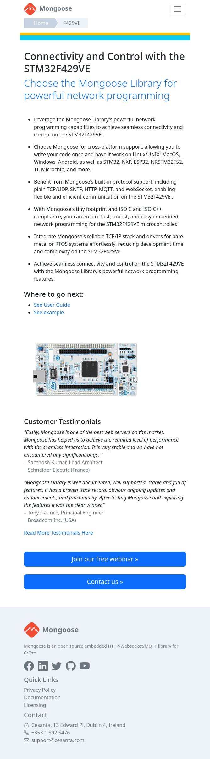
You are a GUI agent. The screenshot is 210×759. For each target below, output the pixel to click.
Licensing (35, 704)
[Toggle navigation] (177, 9)
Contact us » (105, 581)
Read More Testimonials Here (58, 532)
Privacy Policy (40, 689)
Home (41, 22)
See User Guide (52, 304)
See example (49, 312)
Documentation (42, 697)
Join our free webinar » (105, 559)
